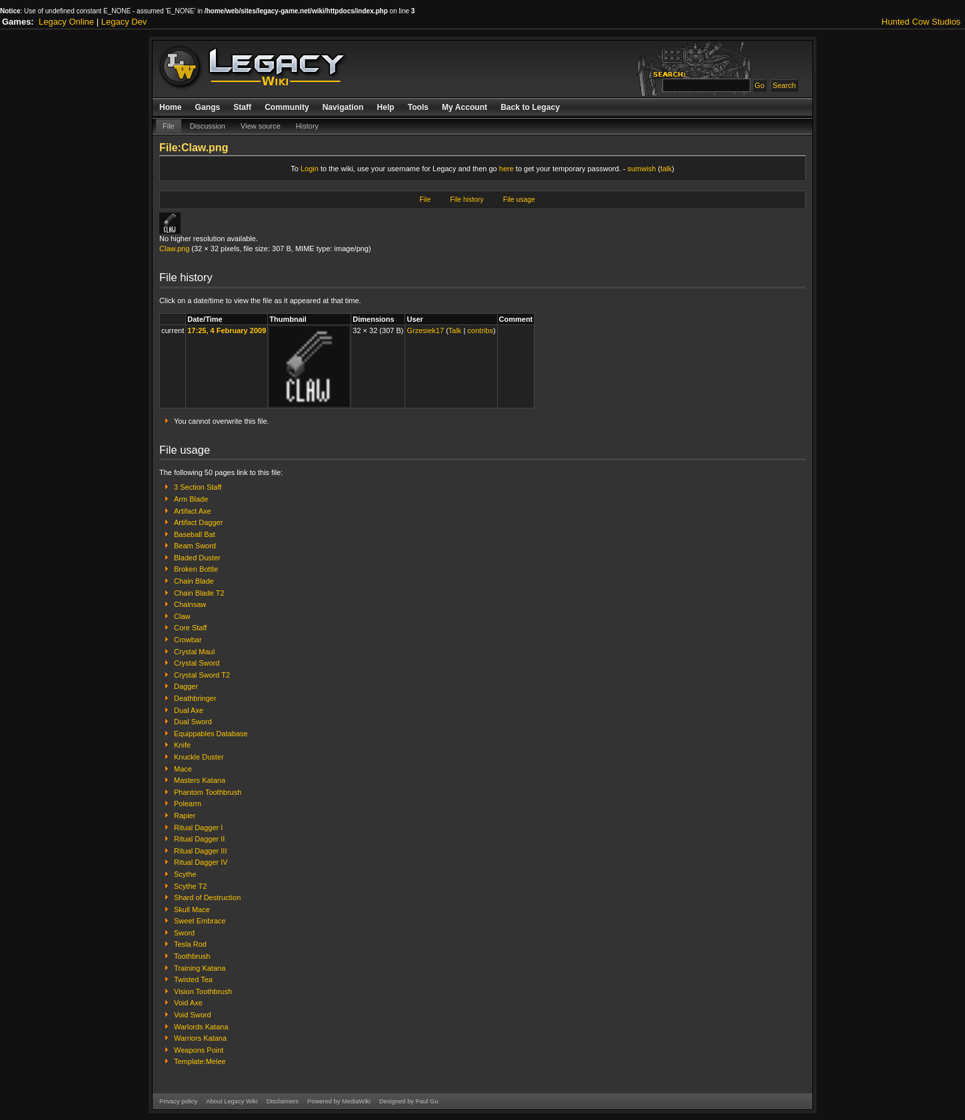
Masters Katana (199, 780)
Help (385, 107)
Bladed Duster (197, 558)
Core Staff (190, 628)
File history (466, 199)
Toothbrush (192, 956)
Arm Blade (191, 499)
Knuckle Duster (199, 757)
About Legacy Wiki (231, 1101)
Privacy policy (178, 1101)
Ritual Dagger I (198, 828)
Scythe (185, 874)
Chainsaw (190, 604)
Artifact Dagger (198, 522)
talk (666, 169)
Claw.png (174, 249)
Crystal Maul (194, 652)
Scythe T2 (190, 886)
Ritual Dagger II (199, 839)
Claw (182, 616)
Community (287, 107)
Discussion (207, 126)
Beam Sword (195, 546)
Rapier (184, 816)
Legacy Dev (124, 22)
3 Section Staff (197, 487)
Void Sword (192, 1015)
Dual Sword (193, 722)
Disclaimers (283, 1101)
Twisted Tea (193, 979)
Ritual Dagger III (200, 851)
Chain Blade (194, 581)
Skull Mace (192, 909)
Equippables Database (211, 734)
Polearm (187, 804)
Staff (242, 107)
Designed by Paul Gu (408, 1101)
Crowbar (188, 640)
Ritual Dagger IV (201, 862)
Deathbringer (195, 698)
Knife (182, 745)
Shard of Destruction (207, 897)
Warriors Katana (200, 1038)
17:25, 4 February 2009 (226, 330)
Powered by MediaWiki (339, 1101)
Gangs (208, 107)
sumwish (641, 169)
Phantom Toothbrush (207, 792)
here (506, 169)
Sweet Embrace (200, 921)
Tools (418, 107)
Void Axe (188, 1003)
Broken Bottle (196, 569)
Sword (184, 933)
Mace (183, 769)
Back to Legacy (530, 107)
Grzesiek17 (425, 330)
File (169, 126)
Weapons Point (198, 1050)
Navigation (343, 107)
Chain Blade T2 (199, 593)
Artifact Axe (192, 511)
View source (261, 126)
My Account (464, 107)
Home (170, 107)
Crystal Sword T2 (202, 675)
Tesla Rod (190, 944)
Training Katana (199, 968)
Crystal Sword (196, 663)
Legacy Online (66, 22)
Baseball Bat (194, 534)
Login (310, 169)
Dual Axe (188, 710)
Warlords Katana (201, 1027)
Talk (455, 330)
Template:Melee (200, 1061)
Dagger (186, 686)
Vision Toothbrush (203, 991)
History (307, 126)
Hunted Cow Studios (921, 22)
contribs (480, 330)
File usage (519, 199)
